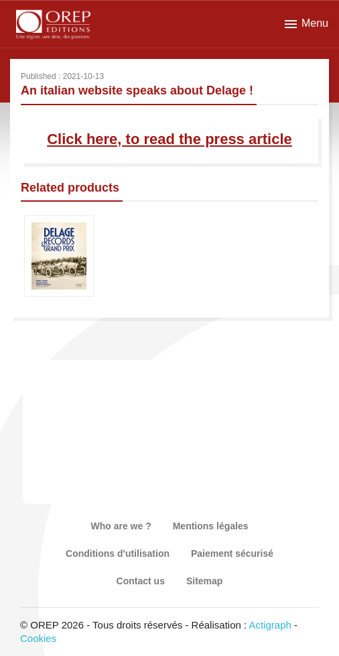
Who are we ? (120, 526)
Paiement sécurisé (232, 553)
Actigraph (270, 625)
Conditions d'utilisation (118, 553)
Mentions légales (211, 526)
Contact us (141, 581)
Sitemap (204, 581)
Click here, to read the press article (169, 139)
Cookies (38, 638)
